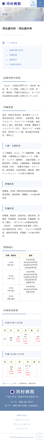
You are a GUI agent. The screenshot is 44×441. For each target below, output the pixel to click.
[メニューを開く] (40, 3)
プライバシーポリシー (22, 424)
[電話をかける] (33, 3)
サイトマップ (22, 429)
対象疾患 (13, 55)
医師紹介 (13, 60)
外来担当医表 (15, 64)
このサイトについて (22, 420)
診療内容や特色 (16, 50)
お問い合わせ (22, 415)
